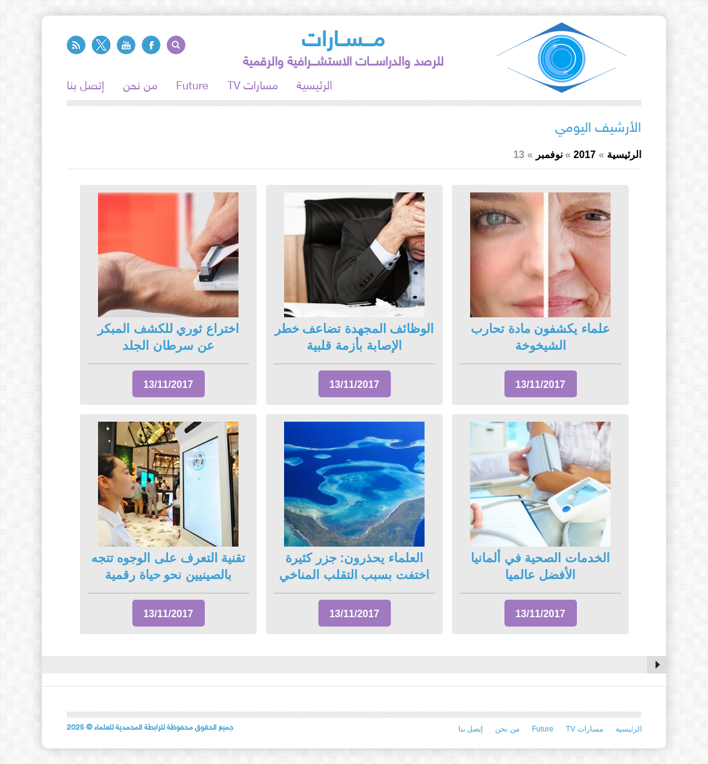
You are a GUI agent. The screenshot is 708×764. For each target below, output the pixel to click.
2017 (585, 154)
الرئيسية (314, 87)
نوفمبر (549, 154)
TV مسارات (252, 87)
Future (192, 87)
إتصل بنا (85, 87)
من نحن (140, 87)
